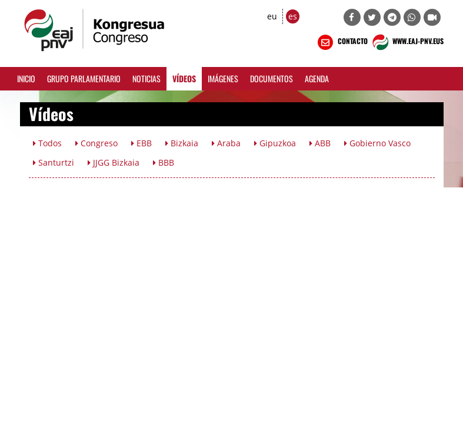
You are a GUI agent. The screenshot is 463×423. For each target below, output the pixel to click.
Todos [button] (47, 143)
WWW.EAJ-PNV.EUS (407, 42)
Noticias (146, 78)
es (292, 16)
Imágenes (223, 78)
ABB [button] (320, 143)
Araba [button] (226, 143)
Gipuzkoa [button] (275, 143)
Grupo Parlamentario (84, 78)
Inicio (26, 78)
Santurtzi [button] (53, 162)
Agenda (317, 78)
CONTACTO (341, 42)
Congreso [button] (96, 143)
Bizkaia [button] (181, 143)
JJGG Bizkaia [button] (113, 162)
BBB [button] (163, 162)
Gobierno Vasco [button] (377, 143)
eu (272, 16)
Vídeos (184, 78)
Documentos (271, 78)
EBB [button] (141, 143)
